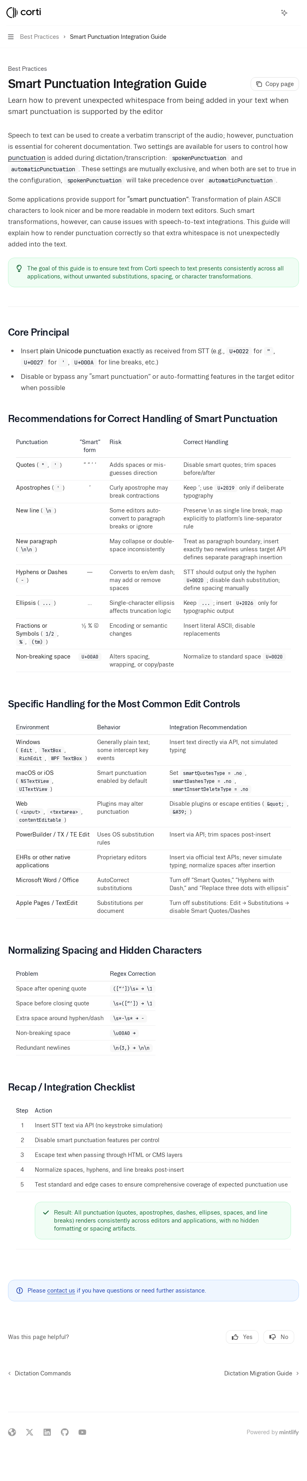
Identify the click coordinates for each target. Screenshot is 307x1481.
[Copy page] (275, 84)
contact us (61, 1290)
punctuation (27, 157)
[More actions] (297, 12)
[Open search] (269, 12)
